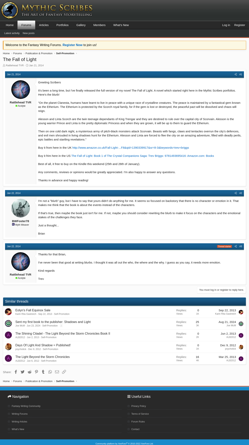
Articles (44, 25)
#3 (240, 246)
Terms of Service (139, 412)
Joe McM (20, 325)
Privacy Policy (138, 404)
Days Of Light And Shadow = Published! (43, 345)
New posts (29, 33)
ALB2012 (20, 337)
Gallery (81, 25)
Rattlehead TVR (15, 65)
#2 (240, 193)
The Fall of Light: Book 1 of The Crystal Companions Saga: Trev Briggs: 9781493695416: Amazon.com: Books (142, 155)
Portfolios (62, 25)
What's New (121, 25)
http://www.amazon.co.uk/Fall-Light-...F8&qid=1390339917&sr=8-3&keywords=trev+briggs (130, 147)
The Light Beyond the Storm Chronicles (42, 357)
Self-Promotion (61, 314)
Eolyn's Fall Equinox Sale (32, 310)
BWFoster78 (20, 221)
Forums (26, 25)
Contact (134, 427)
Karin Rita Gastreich (25, 314)
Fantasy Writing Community (27, 404)
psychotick (20, 349)
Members (99, 25)
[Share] (235, 74)
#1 (240, 74)
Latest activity (12, 33)
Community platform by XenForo (124, 440)
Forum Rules (137, 419)
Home (10, 25)
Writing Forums (19, 412)
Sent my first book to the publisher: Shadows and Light (53, 322)
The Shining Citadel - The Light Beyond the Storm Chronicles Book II (62, 333)
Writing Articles (19, 419)
